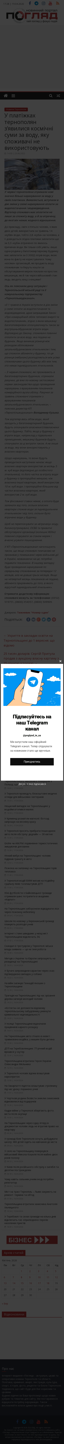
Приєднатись (32, 761)
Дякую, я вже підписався (32, 784)
